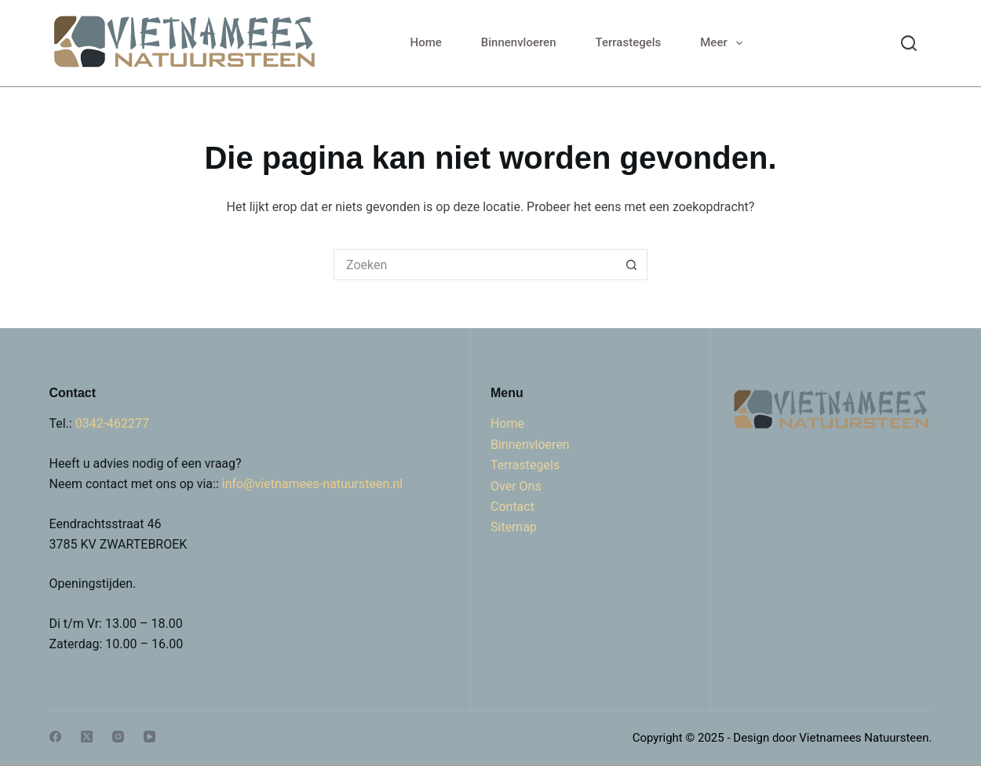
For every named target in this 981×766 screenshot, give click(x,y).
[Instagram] (118, 736)
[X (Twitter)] (87, 736)
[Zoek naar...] (475, 264)
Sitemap (514, 527)
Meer (724, 43)
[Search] (909, 43)
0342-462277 (112, 423)
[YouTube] (149, 736)
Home (426, 42)
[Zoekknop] (631, 264)
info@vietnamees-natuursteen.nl (312, 483)
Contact (512, 506)
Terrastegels (629, 42)
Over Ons (516, 486)
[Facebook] (55, 736)
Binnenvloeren (518, 42)
